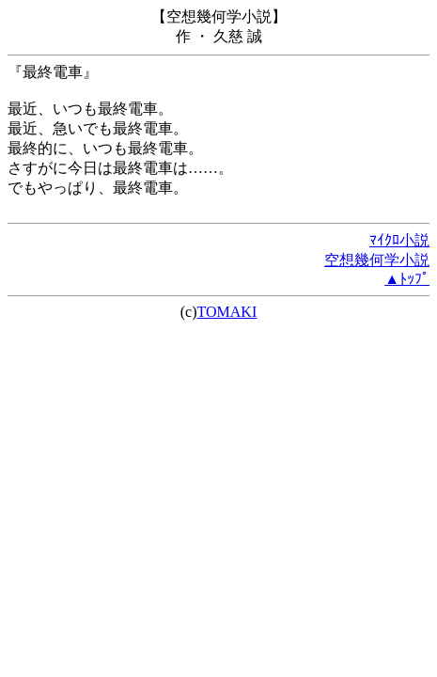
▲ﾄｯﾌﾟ (406, 279)
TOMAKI (227, 312)
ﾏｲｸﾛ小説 (399, 240)
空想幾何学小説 (376, 260)
